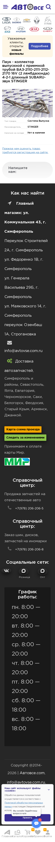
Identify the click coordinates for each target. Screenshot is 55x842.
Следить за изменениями (25, 437)
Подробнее (39, 46)
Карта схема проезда (23, 429)
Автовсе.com (32, 773)
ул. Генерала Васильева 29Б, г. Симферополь (21, 288)
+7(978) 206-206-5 (23, 508)
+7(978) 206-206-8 (24, 549)
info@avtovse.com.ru (23, 351)
